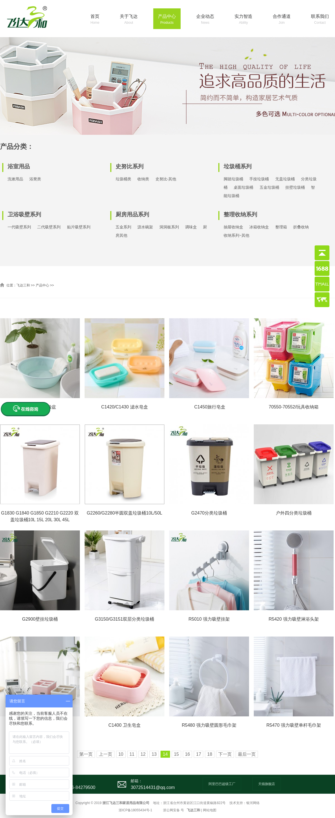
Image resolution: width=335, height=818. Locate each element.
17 (198, 754)
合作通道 (282, 19)
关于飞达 (129, 19)
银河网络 (253, 803)
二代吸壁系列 (49, 227)
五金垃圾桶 (269, 187)
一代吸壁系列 (19, 227)
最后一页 (247, 754)
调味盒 (191, 227)
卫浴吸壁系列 (24, 214)
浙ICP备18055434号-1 (135, 810)
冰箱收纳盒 (259, 227)
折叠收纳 (301, 227)
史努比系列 (129, 166)
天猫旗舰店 (266, 784)
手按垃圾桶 (259, 179)
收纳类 (143, 179)
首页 (94, 19)
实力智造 (243, 19)
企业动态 (205, 19)
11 (132, 754)
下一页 (225, 754)
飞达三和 (23, 285)
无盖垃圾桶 (285, 179)
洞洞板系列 (169, 227)
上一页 (105, 754)
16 (187, 754)
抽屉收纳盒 (233, 227)
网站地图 (209, 810)
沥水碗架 (145, 227)
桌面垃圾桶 (243, 187)
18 (209, 754)
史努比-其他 (165, 179)
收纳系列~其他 (236, 235)
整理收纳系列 (240, 214)
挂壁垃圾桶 (295, 187)
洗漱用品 (15, 179)
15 (176, 754)
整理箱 (281, 227)
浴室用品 (19, 166)
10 (120, 754)
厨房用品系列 (132, 214)
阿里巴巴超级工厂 (222, 784)
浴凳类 (35, 179)
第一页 (86, 754)
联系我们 (320, 19)
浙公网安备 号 (173, 810)
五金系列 (123, 227)
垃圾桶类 (123, 179)
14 (165, 754)
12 (143, 754)
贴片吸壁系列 (78, 227)
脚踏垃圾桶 (233, 179)
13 (154, 754)
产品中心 (167, 19)
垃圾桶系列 (238, 166)
